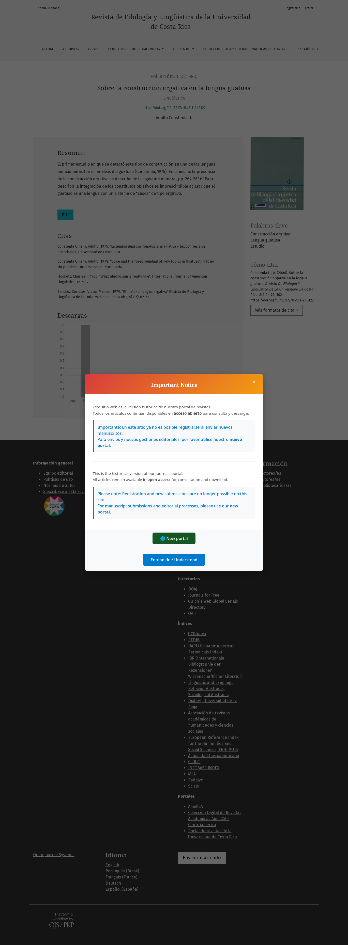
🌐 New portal (174, 538)
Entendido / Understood (174, 560)
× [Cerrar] (254, 382)
